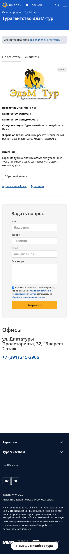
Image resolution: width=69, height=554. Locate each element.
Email (14, 248)
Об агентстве (11, 57)
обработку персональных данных (28, 297)
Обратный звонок (16, 176)
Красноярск (37, 5)
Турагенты (37, 186)
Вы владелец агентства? (45, 40)
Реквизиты (31, 57)
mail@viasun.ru (12, 465)
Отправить (34, 305)
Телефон (16, 234)
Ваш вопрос (18, 261)
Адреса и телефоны (14, 186)
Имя (14, 221)
